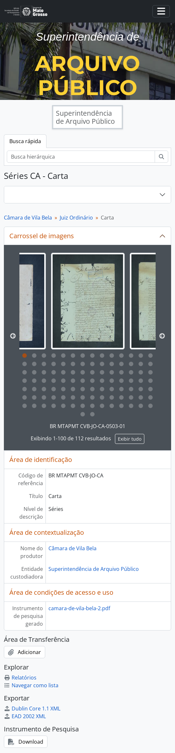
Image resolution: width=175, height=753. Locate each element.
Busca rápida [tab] (25, 141)
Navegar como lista (31, 685)
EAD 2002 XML (25, 716)
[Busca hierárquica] (81, 157)
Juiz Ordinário (76, 217)
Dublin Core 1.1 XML (32, 708)
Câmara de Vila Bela (28, 217)
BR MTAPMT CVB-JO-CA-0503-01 (87, 426)
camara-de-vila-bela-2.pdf (79, 608)
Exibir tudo (129, 439)
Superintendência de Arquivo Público (93, 568)
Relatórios (20, 677)
